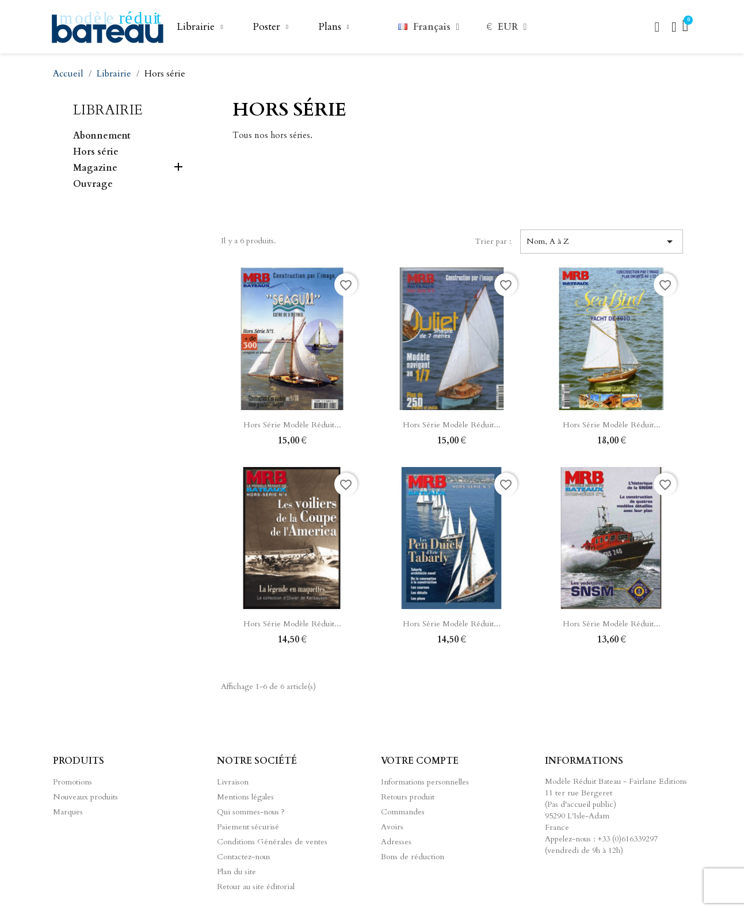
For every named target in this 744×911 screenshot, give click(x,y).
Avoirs (392, 826)
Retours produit (407, 796)
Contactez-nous (243, 856)
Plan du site (236, 871)
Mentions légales (245, 796)
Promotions (72, 781)
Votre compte (420, 761)
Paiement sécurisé (248, 826)
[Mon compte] (674, 27)
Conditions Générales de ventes (272, 841)
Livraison (233, 781)
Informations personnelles (425, 781)
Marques (68, 811)
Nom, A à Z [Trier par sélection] (601, 241)
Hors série (96, 152)
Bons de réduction (412, 856)
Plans (333, 27)
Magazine (95, 168)
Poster (270, 27)
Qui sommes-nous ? (251, 811)
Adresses (396, 841)
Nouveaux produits (85, 796)
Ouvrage (93, 184)
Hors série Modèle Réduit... (292, 424)
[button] (657, 27)
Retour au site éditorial (256, 886)
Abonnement (102, 136)
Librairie (200, 27)
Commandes (403, 811)
